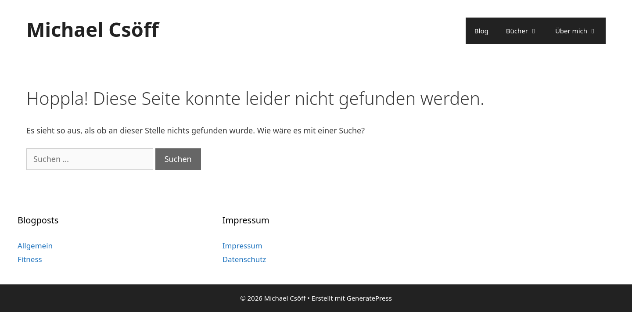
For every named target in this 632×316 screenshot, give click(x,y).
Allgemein (35, 246)
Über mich (580, 31)
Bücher (526, 31)
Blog (481, 30)
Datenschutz (244, 259)
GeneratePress (369, 298)
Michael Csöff (92, 29)
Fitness (30, 259)
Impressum (242, 246)
